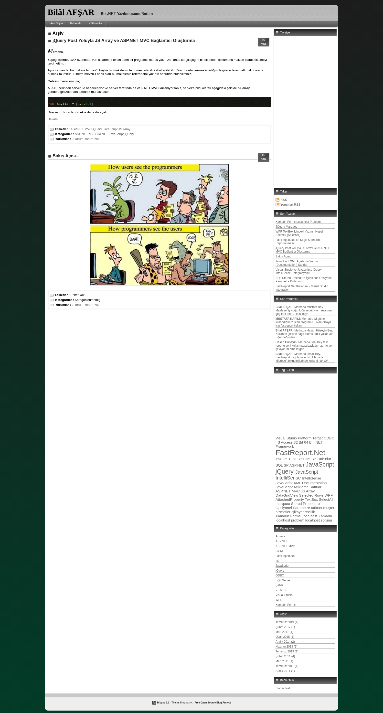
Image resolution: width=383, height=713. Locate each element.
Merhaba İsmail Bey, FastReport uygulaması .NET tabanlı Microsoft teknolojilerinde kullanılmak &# (302, 357)
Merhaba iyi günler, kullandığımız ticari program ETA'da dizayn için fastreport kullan (303, 322)
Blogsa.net (186, 702)
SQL (280, 465)
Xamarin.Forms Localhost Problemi (298, 221)
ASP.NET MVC (81, 130)
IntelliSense (311, 478)
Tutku (293, 459)
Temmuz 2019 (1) (287, 622)
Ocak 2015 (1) (285, 637)
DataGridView (287, 495)
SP (286, 465)
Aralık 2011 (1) (285, 671)
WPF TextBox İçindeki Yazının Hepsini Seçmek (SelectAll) (300, 233)
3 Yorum (78, 306)
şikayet (298, 512)
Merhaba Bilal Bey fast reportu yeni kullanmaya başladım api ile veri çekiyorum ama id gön (304, 346)
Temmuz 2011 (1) (287, 666)
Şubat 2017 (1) (285, 627)
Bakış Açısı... (66, 157)
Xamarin (325, 516)
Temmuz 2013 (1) (287, 651)
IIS (278, 442)
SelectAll (326, 499)
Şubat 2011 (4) (285, 656)
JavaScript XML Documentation (301, 483)
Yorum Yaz (91, 140)
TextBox (312, 499)
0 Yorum (78, 140)
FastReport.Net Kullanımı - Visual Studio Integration (302, 288)
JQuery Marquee (286, 226)
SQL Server (283, 580)
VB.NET (281, 590)
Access (287, 442)
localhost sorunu (318, 520)
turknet (317, 508)
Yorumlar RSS (290, 204)
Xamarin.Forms (289, 516)
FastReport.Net (300, 452)
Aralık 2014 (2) (285, 641)
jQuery (97, 130)
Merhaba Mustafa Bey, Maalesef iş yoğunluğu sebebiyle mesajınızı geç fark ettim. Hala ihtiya (304, 310)
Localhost (310, 516)
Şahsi (279, 585)
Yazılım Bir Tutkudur (314, 459)
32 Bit (299, 442)
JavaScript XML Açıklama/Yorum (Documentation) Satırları (297, 263)
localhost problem (290, 520)
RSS (283, 200)
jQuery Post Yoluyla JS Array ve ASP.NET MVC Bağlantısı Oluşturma (124, 40)
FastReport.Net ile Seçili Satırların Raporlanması (298, 241)
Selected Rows (312, 495)
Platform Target (311, 438)
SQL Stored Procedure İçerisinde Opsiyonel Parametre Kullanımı (304, 279)
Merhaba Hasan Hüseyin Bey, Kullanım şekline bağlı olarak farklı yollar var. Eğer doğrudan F (304, 334)
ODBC (329, 438)
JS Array (124, 130)
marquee (283, 503)
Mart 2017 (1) (284, 632)
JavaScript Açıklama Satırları (299, 487)
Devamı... (54, 120)
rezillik (310, 512)
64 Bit (309, 442)
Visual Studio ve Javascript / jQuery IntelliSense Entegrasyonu (299, 271)
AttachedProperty (290, 499)
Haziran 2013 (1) (286, 646)
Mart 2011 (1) (284, 661)
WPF (329, 495)
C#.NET (102, 135)
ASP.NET (297, 465)
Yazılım (282, 459)
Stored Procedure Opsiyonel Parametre (298, 505)
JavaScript (110, 130)
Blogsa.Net (283, 688)
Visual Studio (287, 438)
